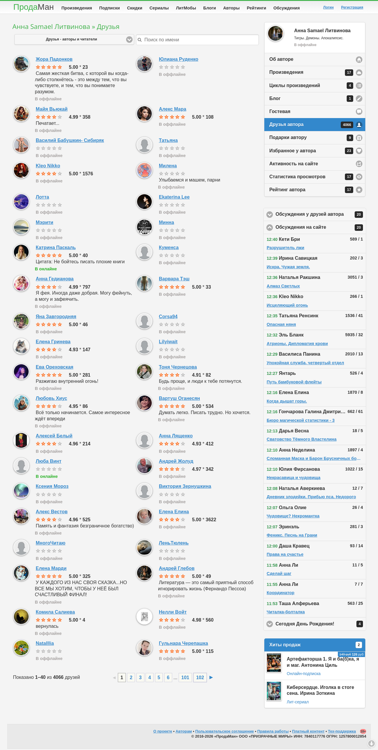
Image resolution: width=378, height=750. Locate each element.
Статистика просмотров (311, 178)
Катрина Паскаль (56, 248)
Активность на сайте (293, 164)
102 (200, 678)
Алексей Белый (54, 436)
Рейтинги (256, 8)
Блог (311, 100)
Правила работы (273, 732)
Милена (168, 166)
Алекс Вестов (52, 512)
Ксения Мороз (52, 487)
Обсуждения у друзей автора (321, 216)
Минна (166, 223)
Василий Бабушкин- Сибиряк (70, 141)
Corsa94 (168, 317)
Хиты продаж (315, 646)
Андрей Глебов (177, 569)
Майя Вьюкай (52, 110)
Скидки (134, 8)
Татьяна (168, 141)
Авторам (184, 732)
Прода (33, 7)
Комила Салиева (55, 613)
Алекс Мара (172, 110)
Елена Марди (51, 569)
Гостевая (279, 112)
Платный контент (308, 732)
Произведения (76, 8)
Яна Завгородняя (56, 317)
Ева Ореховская (54, 368)
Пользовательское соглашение (224, 732)
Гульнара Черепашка (183, 644)
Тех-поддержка (342, 732)
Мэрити (44, 223)
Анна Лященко (176, 436)
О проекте (162, 732)
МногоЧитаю (50, 544)
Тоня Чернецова (178, 368)
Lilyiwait (168, 342)
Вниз (371, 743)
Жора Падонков (54, 60)
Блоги (209, 8)
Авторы (231, 8)
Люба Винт (48, 462)
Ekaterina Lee (174, 198)
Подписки (109, 8)
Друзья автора (311, 126)
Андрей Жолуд (176, 462)
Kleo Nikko (48, 166)
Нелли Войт (173, 613)
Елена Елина (174, 512)
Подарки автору (311, 139)
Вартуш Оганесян (179, 399)
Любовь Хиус (51, 399)
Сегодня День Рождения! (321, 625)
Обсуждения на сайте (321, 229)
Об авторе (281, 60)
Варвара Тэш (174, 279)
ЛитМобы (186, 8)
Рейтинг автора (311, 191)
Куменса (169, 248)
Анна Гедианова (55, 279)
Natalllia (45, 644)
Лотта (42, 198)
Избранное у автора (311, 152)
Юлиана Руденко (178, 60)
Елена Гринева (53, 342)
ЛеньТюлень (174, 544)
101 (185, 678)
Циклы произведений (311, 87)
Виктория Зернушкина (185, 487)
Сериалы (159, 8)
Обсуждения (286, 8)
